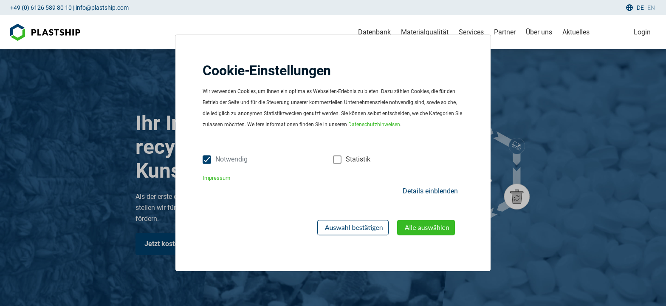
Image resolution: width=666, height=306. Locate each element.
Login (642, 32)
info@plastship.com (102, 7)
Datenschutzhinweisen (374, 125)
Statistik (358, 160)
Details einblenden (430, 191)
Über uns (539, 32)
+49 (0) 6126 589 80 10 (41, 7)
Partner (505, 32)
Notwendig (231, 160)
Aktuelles (576, 32)
